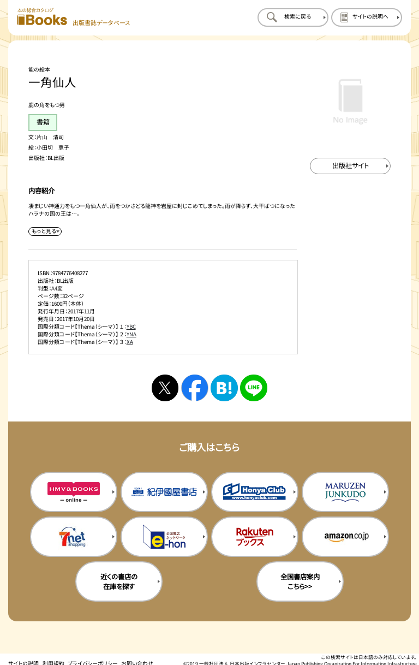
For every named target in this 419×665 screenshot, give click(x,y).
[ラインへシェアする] (253, 388)
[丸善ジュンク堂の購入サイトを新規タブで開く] (345, 492)
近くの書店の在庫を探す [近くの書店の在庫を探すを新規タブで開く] (118, 581)
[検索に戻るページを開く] (293, 17)
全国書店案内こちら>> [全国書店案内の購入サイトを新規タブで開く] (300, 581)
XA (130, 342)
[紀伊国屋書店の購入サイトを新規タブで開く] (164, 492)
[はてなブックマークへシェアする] (224, 388)
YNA (131, 334)
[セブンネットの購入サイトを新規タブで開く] (73, 536)
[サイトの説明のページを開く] (366, 17)
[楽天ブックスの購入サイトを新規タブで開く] (254, 536)
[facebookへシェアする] (194, 388)
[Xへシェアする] (165, 388)
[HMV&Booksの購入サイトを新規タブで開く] (73, 492)
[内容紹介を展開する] (44, 231)
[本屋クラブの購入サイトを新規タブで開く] (254, 492)
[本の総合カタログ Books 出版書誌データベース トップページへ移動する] (73, 17)
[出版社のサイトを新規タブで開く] (350, 166)
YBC (131, 326)
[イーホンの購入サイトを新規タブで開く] (164, 536)
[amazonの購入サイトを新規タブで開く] (345, 536)
